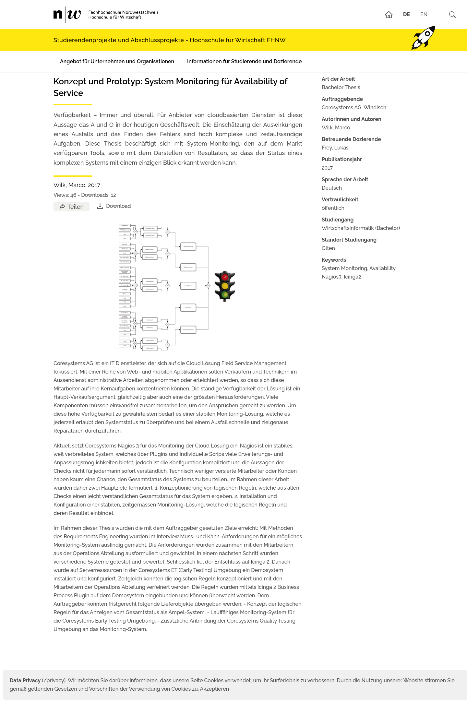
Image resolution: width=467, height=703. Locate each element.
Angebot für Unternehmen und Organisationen (117, 61)
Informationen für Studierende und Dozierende (244, 61)
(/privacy (37, 680)
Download (113, 206)
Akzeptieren (214, 689)
